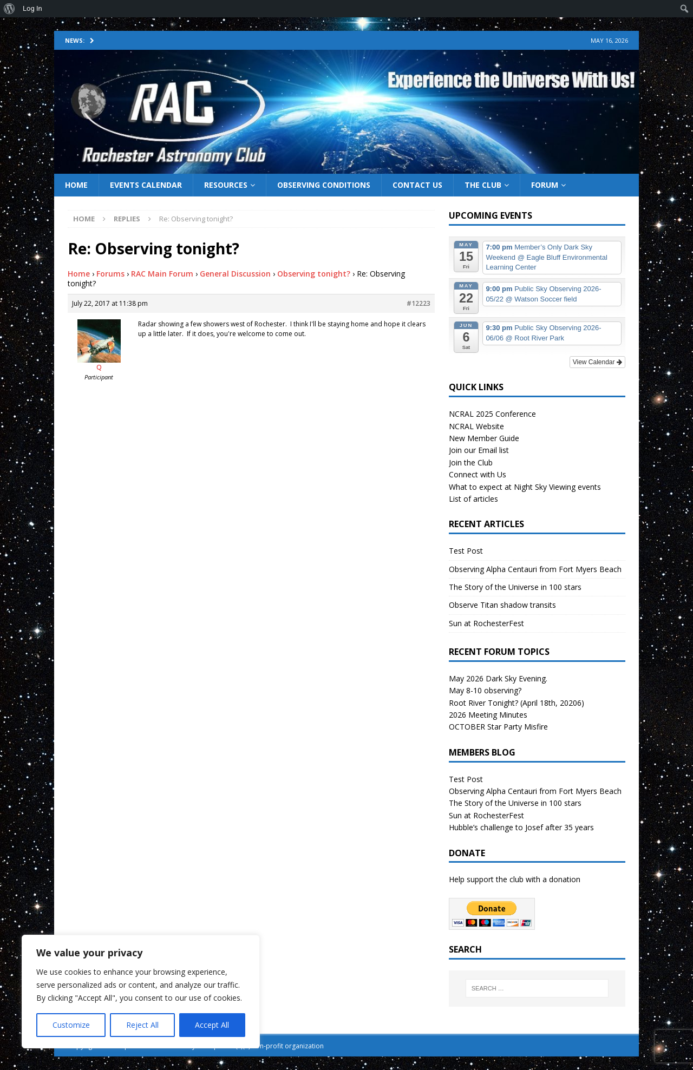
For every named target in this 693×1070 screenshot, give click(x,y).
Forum (544, 185)
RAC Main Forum (162, 273)
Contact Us (417, 185)
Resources (225, 185)
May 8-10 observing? (485, 690)
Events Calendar (146, 185)
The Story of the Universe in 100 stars (515, 587)
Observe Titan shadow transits (502, 605)
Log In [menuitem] (32, 8)
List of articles (473, 499)
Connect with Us (477, 474)
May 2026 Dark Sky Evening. (498, 678)
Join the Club (471, 462)
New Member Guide (484, 438)
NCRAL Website (476, 426)
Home (76, 185)
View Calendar (597, 362)
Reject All (142, 1025)
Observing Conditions (323, 185)
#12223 (418, 303)
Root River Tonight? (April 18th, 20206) (516, 703)
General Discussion (235, 273)
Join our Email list (479, 450)
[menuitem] (9, 8)
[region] (141, 991)
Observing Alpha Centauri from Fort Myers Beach (535, 569)
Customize (71, 1025)
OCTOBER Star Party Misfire (498, 726)
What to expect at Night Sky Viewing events (525, 487)
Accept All (212, 1025)
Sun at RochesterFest (486, 623)
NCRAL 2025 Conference (492, 414)
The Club (483, 185)
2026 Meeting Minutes (488, 715)
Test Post (466, 551)
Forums (110, 273)
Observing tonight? (313, 273)
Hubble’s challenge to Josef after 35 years (521, 827)
